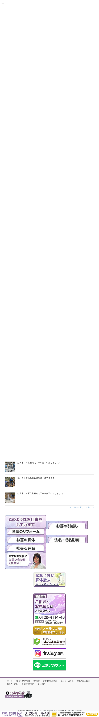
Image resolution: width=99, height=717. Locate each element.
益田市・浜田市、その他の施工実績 (75, 681)
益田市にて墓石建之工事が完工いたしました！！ (40, 462)
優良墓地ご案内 (28, 684)
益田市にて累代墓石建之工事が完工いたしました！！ (42, 493)
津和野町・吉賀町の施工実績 (45, 681)
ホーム (9, 681)
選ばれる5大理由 (23, 681)
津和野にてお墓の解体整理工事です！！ (36, 478)
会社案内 (41, 684)
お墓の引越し (12, 684)
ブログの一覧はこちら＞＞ (81, 507)
